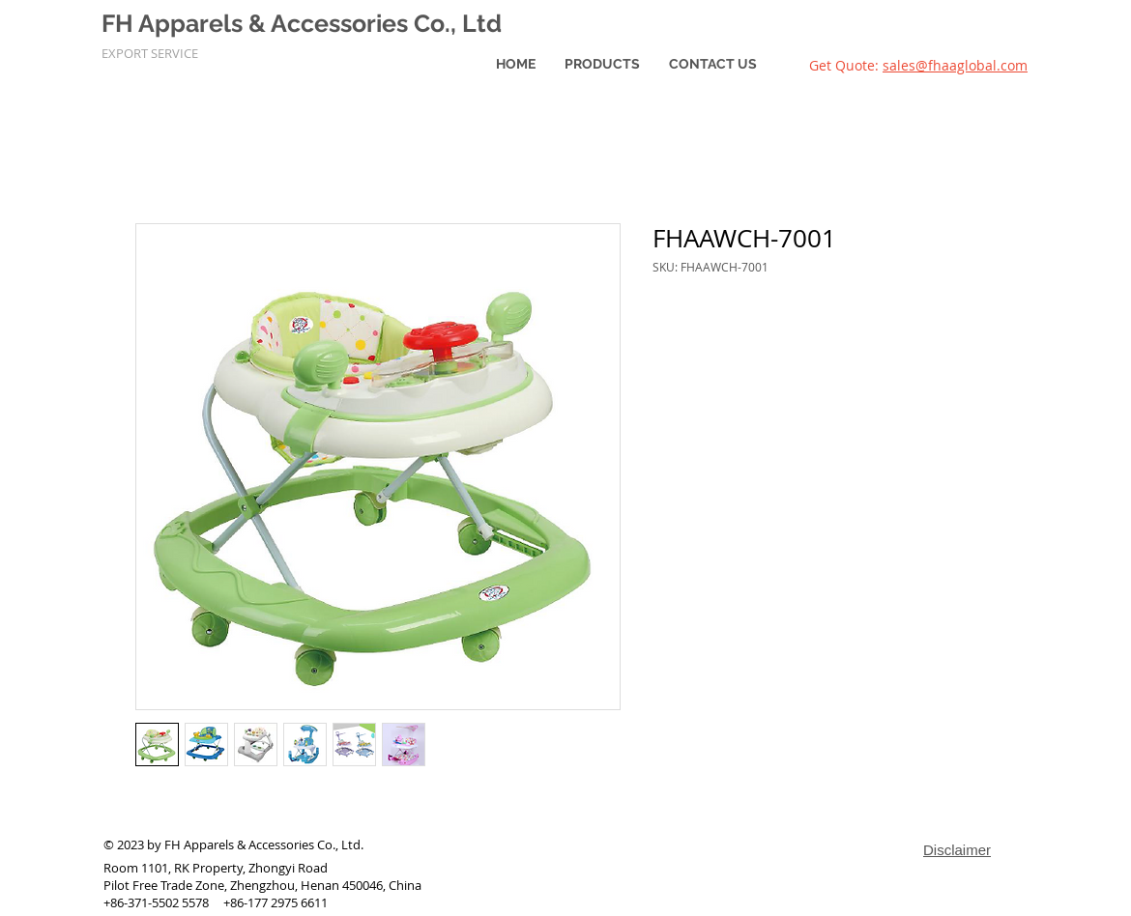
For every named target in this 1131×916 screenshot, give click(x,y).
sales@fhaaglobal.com (955, 65)
